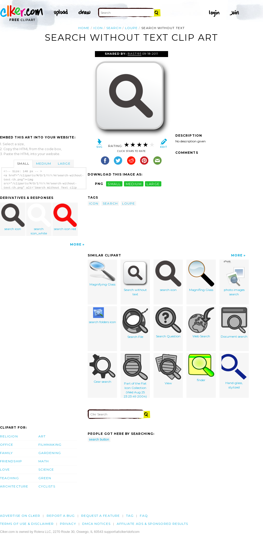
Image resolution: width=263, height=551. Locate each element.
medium (134, 184)
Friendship (11, 461)
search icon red (65, 217)
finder (201, 368)
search (113, 28)
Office (6, 445)
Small (23, 163)
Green (44, 478)
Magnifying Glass (102, 273)
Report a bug (61, 516)
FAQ (144, 516)
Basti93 (134, 53)
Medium (43, 163)
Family (6, 453)
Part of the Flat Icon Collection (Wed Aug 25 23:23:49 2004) (135, 376)
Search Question (168, 322)
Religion (9, 436)
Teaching (9, 478)
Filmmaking (49, 445)
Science (46, 469)
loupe (131, 28)
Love (5, 469)
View (168, 369)
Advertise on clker (20, 516)
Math (43, 461)
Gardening (49, 453)
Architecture (14, 486)
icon (98, 28)
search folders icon (102, 315)
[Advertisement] (43, 90)
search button (99, 439)
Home (83, 28)
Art (42, 436)
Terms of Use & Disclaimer (27, 524)
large (153, 184)
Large (64, 163)
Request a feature (100, 516)
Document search (234, 322)
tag (130, 516)
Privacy (68, 524)
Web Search (201, 322)
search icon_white (39, 219)
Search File (135, 323)
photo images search (234, 278)
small (114, 184)
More (75, 244)
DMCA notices (96, 524)
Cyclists (46, 486)
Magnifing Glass (201, 276)
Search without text (135, 278)
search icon (13, 217)
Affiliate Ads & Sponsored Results (152, 524)
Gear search (102, 368)
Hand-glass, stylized (234, 371)
